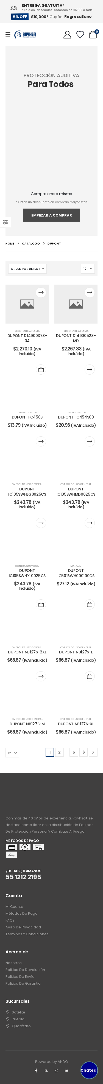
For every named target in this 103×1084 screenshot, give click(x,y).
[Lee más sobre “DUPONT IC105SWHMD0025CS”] (90, 441)
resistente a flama (27, 331)
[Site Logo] (25, 35)
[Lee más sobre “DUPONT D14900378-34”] (41, 292)
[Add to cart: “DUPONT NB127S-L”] (90, 604)
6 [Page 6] (83, 752)
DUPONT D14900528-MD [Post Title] (76, 338)
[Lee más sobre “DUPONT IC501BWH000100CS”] (90, 523)
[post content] (27, 304)
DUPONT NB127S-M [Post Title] (27, 724)
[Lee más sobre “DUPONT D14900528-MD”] (90, 292)
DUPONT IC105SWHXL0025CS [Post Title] (27, 573)
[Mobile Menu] (9, 34)
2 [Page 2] (59, 752)
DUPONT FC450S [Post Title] (27, 417)
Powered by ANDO (51, 1061)
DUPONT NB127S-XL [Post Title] (76, 724)
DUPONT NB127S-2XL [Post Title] (27, 652)
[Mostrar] (88, 269)
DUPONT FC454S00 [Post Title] (76, 417)
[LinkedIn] (66, 1070)
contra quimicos (27, 566)
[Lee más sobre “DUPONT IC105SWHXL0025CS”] (41, 523)
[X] (46, 1070)
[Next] (93, 752)
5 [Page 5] (74, 752)
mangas (75, 566)
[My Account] (67, 34)
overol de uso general (27, 484)
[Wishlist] (80, 34)
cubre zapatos (27, 412)
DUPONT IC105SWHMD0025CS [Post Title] (76, 491)
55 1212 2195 (23, 877)
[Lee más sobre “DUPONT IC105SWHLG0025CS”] (41, 441)
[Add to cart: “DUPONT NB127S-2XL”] (41, 604)
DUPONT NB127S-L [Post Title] (76, 652)
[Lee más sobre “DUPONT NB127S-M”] (41, 676)
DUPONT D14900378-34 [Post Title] (27, 338)
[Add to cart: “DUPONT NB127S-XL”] (90, 676)
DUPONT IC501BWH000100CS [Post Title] (75, 573)
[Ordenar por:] (27, 269)
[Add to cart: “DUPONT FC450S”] (41, 369)
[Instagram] (56, 1070)
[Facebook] (36, 1070)
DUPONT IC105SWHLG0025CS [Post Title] (27, 491)
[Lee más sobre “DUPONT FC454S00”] (90, 369)
